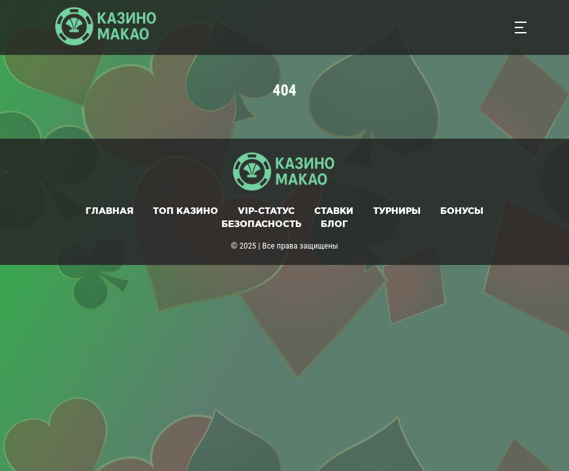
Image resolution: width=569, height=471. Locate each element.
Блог (334, 223)
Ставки (333, 210)
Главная (109, 210)
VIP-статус (266, 210)
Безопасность (261, 223)
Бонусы (461, 210)
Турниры (397, 210)
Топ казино (185, 210)
